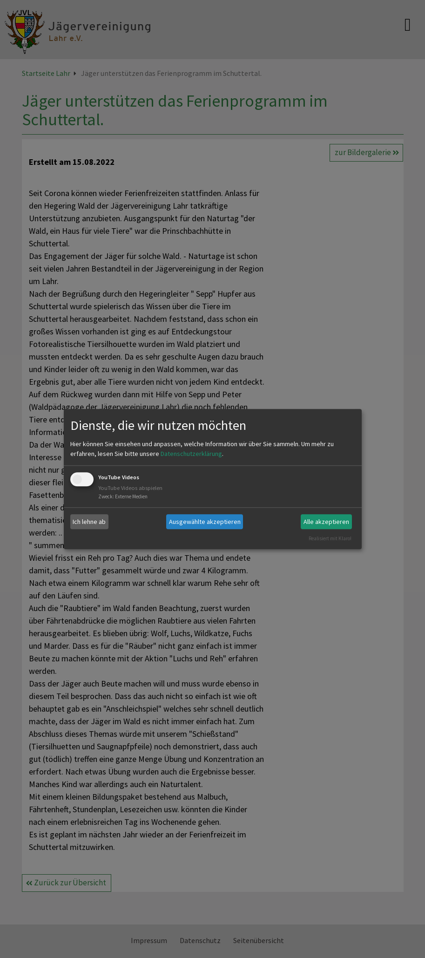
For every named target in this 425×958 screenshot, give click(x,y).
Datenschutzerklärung (191, 454)
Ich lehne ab (89, 521)
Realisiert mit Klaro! (330, 538)
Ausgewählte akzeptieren (205, 521)
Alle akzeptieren (326, 521)
